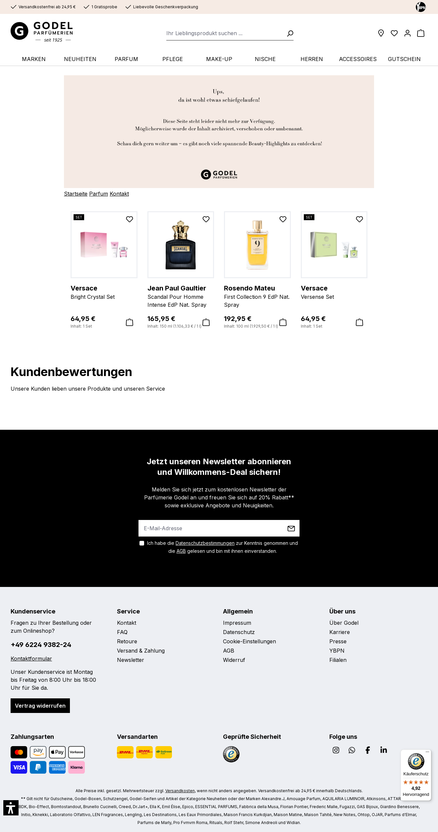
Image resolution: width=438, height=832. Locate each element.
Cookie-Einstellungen (249, 641)
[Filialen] (381, 33)
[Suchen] (288, 33)
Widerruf (234, 660)
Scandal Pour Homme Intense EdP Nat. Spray (180, 296)
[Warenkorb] (420, 33)
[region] (219, 270)
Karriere (339, 632)
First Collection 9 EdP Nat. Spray (257, 296)
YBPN (337, 650)
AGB (181, 551)
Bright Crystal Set (104, 292)
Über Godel (343, 622)
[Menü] (427, 753)
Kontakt (119, 193)
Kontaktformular (31, 658)
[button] (11, 807)
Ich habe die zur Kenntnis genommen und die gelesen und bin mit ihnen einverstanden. (222, 547)
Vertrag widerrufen (40, 705)
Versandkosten (180, 790)
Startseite (75, 193)
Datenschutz (239, 632)
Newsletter (130, 660)
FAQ (122, 632)
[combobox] (224, 33)
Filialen (338, 660)
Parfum (98, 193)
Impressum (237, 622)
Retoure (127, 641)
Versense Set (334, 292)
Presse (338, 641)
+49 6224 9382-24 (41, 645)
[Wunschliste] (394, 33)
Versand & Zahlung (141, 650)
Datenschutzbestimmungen (205, 543)
